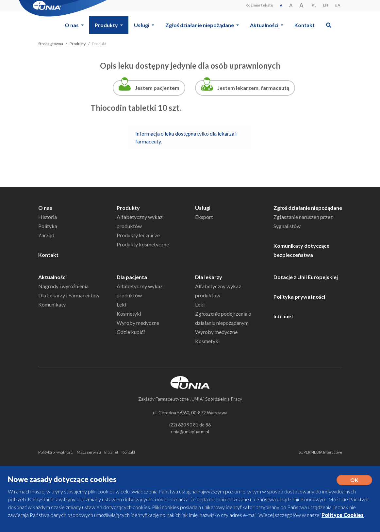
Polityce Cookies (343, 515)
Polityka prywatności (299, 296)
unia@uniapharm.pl (190, 431)
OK (354, 480)
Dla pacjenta (132, 277)
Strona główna (50, 43)
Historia (47, 217)
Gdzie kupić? (131, 332)
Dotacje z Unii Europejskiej (305, 277)
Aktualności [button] (264, 25)
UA (337, 5)
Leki (121, 304)
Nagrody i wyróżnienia (63, 286)
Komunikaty (52, 304)
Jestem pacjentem (157, 88)
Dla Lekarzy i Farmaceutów (68, 295)
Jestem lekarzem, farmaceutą (253, 88)
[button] (328, 25)
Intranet (283, 316)
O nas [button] (72, 25)
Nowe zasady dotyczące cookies (62, 479)
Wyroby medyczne (138, 323)
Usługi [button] (142, 25)
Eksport (204, 217)
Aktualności (52, 277)
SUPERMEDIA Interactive (320, 452)
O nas (45, 208)
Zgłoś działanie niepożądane (307, 208)
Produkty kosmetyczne (143, 244)
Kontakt (304, 25)
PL (314, 5)
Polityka (47, 226)
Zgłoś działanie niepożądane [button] (200, 25)
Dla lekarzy (208, 277)
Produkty (78, 43)
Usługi (202, 208)
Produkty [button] (107, 25)
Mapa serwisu (89, 452)
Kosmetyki (129, 313)
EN (325, 5)
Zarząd (46, 235)
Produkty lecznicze (138, 235)
